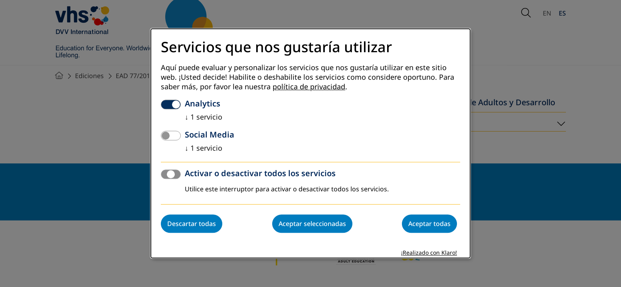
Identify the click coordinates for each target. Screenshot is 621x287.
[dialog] (310, 143)
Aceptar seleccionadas (312, 224)
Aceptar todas (429, 224)
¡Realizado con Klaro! (429, 253)
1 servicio (203, 117)
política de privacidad (309, 87)
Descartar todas (191, 224)
